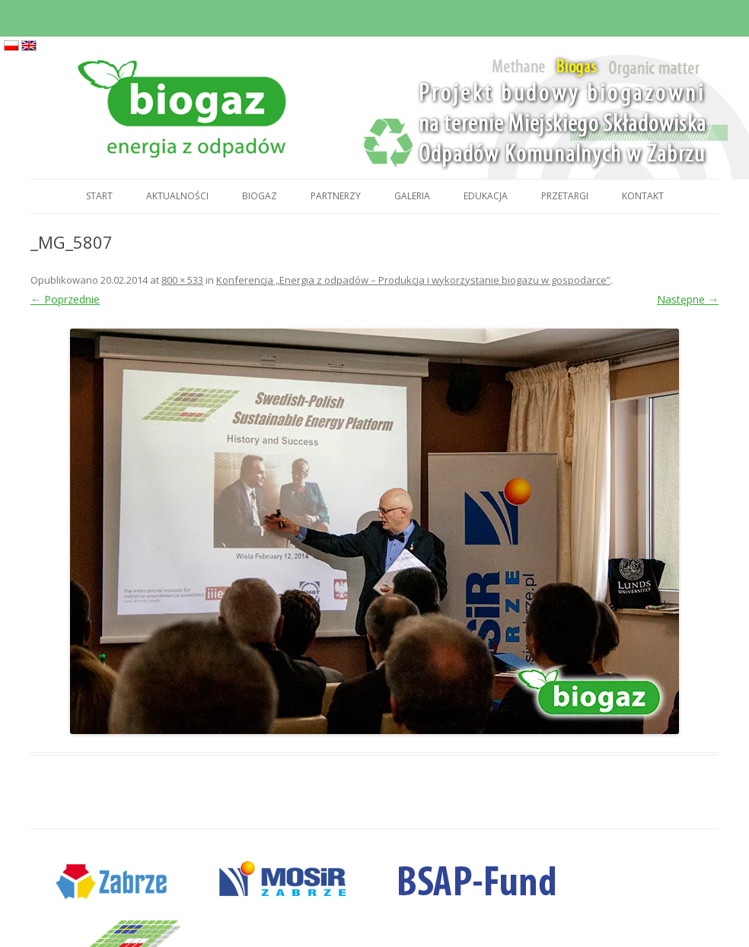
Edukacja (486, 195)
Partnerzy (336, 195)
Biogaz (259, 195)
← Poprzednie (65, 299)
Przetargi (564, 195)
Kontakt (643, 195)
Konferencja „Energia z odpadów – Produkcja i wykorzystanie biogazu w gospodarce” (413, 280)
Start (99, 195)
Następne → (688, 299)
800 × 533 (182, 280)
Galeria (412, 195)
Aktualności (177, 195)
